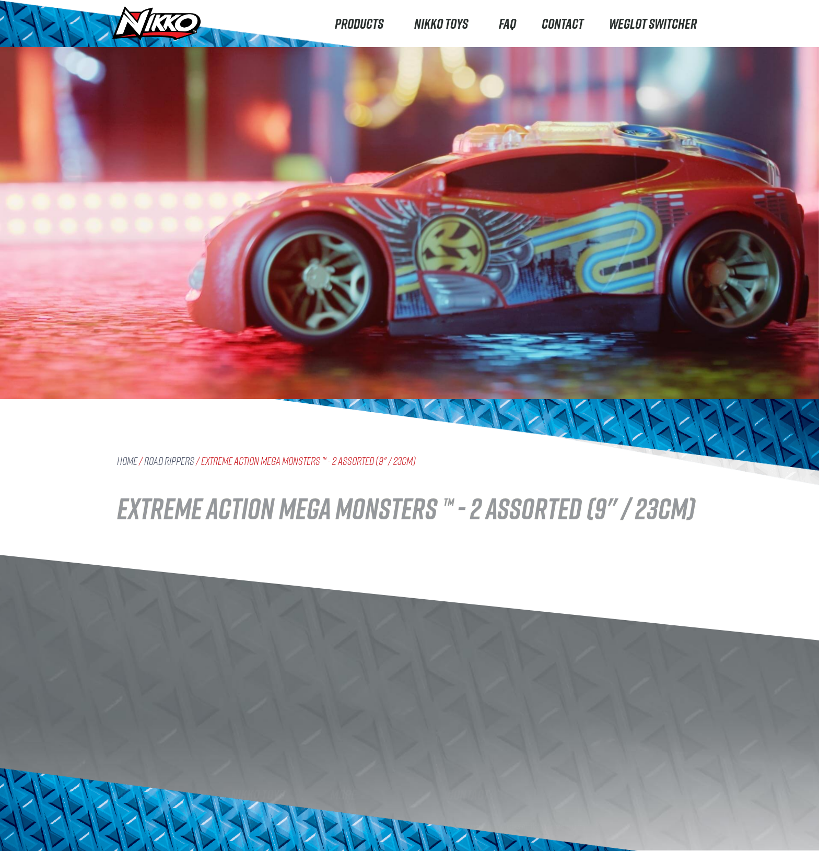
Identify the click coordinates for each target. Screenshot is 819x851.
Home (127, 461)
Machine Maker (150, 819)
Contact (562, 23)
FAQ (507, 23)
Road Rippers (169, 461)
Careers (247, 821)
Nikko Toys (443, 23)
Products (362, 23)
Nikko (130, 757)
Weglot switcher (653, 23)
